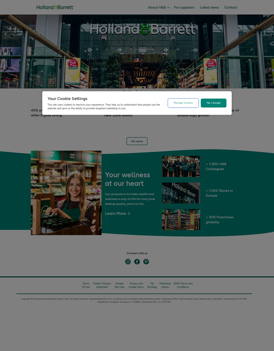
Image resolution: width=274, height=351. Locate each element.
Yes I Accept (214, 103)
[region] (137, 103)
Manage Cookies (183, 103)
